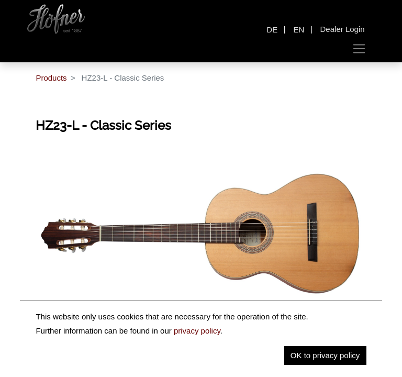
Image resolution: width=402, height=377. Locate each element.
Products (51, 77)
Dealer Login (342, 29)
